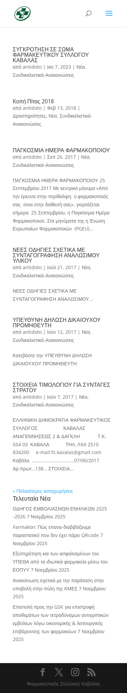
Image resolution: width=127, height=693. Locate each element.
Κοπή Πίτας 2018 (33, 101)
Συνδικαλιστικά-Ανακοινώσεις (43, 75)
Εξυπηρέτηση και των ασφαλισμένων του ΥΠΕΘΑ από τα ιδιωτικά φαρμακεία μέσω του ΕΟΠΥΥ (60, 561)
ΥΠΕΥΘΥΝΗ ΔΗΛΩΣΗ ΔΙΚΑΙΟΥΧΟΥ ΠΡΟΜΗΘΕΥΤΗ (57, 322)
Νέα (81, 67)
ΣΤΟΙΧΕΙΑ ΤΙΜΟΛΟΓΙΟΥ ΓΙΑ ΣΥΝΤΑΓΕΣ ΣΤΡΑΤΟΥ (61, 387)
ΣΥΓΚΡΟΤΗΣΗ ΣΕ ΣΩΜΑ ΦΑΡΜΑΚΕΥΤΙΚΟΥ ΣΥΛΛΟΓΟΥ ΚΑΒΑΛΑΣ (51, 55)
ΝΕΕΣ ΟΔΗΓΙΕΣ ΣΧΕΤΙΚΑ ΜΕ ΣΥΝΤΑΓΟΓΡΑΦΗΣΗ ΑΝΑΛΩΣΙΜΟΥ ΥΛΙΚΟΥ (56, 255)
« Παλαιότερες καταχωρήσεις (43, 491)
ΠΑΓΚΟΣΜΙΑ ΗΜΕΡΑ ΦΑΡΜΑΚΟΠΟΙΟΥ (61, 150)
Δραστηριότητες (29, 115)
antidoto (32, 67)
